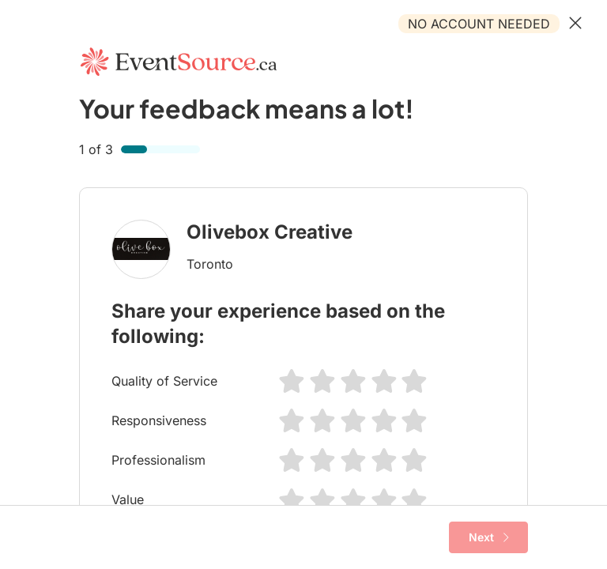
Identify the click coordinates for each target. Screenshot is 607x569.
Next (489, 537)
